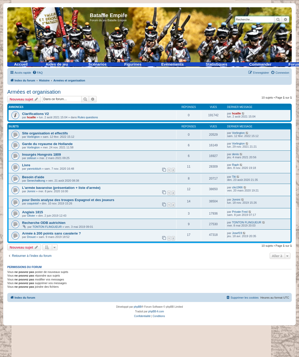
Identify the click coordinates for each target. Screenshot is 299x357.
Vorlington (33, 136)
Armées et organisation (34, 92)
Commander (260, 64)
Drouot (31, 236)
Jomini (31, 191)
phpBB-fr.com (156, 311)
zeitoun (31, 158)
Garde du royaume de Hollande (47, 144)
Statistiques (216, 64)
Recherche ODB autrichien (43, 223)
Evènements (172, 64)
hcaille (31, 117)
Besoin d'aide (33, 177)
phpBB (137, 306)
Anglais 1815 (32, 212)
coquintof (33, 203)
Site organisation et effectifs (45, 133)
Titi (234, 176)
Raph (235, 164)
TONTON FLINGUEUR (47, 226)
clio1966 (237, 187)
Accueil (21, 64)
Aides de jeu (57, 64)
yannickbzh (34, 168)
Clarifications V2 (35, 114)
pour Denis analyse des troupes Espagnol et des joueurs (68, 200)
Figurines (132, 64)
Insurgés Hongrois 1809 (41, 154)
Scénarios (98, 64)
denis (235, 154)
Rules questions (88, 117)
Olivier (31, 215)
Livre (26, 165)
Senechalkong (36, 180)
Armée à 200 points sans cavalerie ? (51, 233)
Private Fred (240, 211)
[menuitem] (37, 73)
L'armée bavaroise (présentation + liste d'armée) (61, 188)
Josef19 (237, 233)
